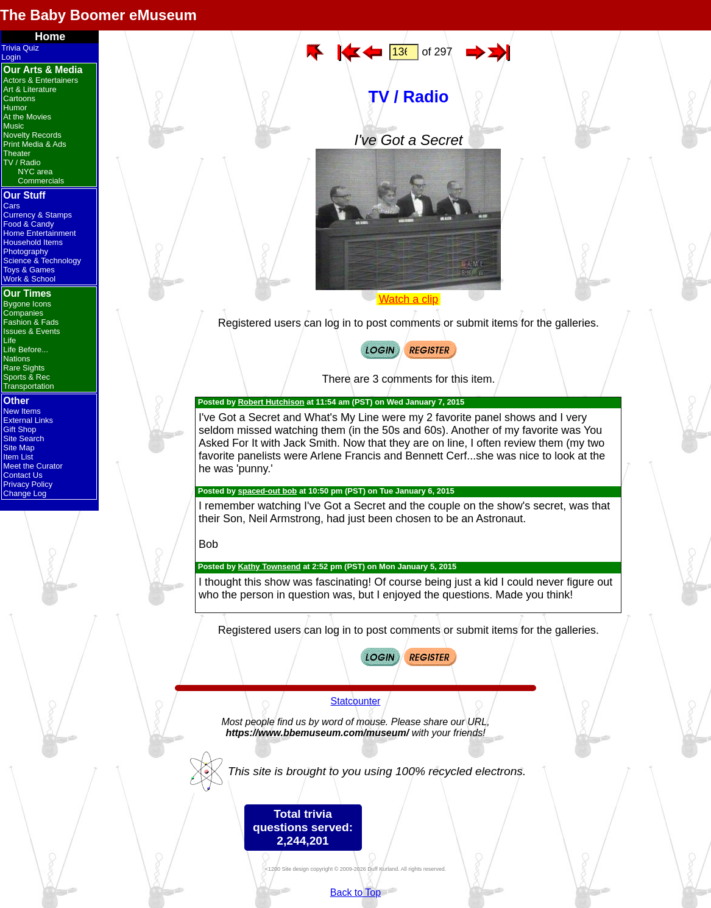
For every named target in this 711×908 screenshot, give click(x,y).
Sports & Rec (26, 376)
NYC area (35, 171)
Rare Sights (23, 367)
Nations (16, 358)
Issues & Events (31, 331)
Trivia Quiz (20, 47)
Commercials (41, 180)
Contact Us (22, 475)
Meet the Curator (33, 465)
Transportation (28, 386)
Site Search (23, 438)
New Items (21, 411)
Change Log (24, 493)
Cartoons (19, 98)
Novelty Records (32, 135)
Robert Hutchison (271, 401)
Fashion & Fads (30, 322)
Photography (25, 251)
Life (9, 340)
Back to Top (355, 892)
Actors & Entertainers (40, 80)
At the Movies (27, 116)
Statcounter (356, 701)
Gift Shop (19, 429)
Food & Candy (28, 224)
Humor (15, 107)
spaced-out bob (267, 490)
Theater (16, 153)
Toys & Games (29, 269)
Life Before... (25, 349)
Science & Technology (42, 260)
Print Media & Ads (34, 144)
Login (11, 57)
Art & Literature (29, 89)
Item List (18, 456)
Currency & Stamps (37, 214)
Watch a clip (408, 299)
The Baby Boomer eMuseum (98, 15)
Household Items (33, 242)
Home (50, 36)
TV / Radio (21, 162)
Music (13, 125)
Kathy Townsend (269, 566)
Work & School (29, 278)
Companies (23, 312)
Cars (11, 205)
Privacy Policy (27, 484)
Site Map (18, 447)
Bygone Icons (27, 303)
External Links (28, 420)
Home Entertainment (39, 233)
